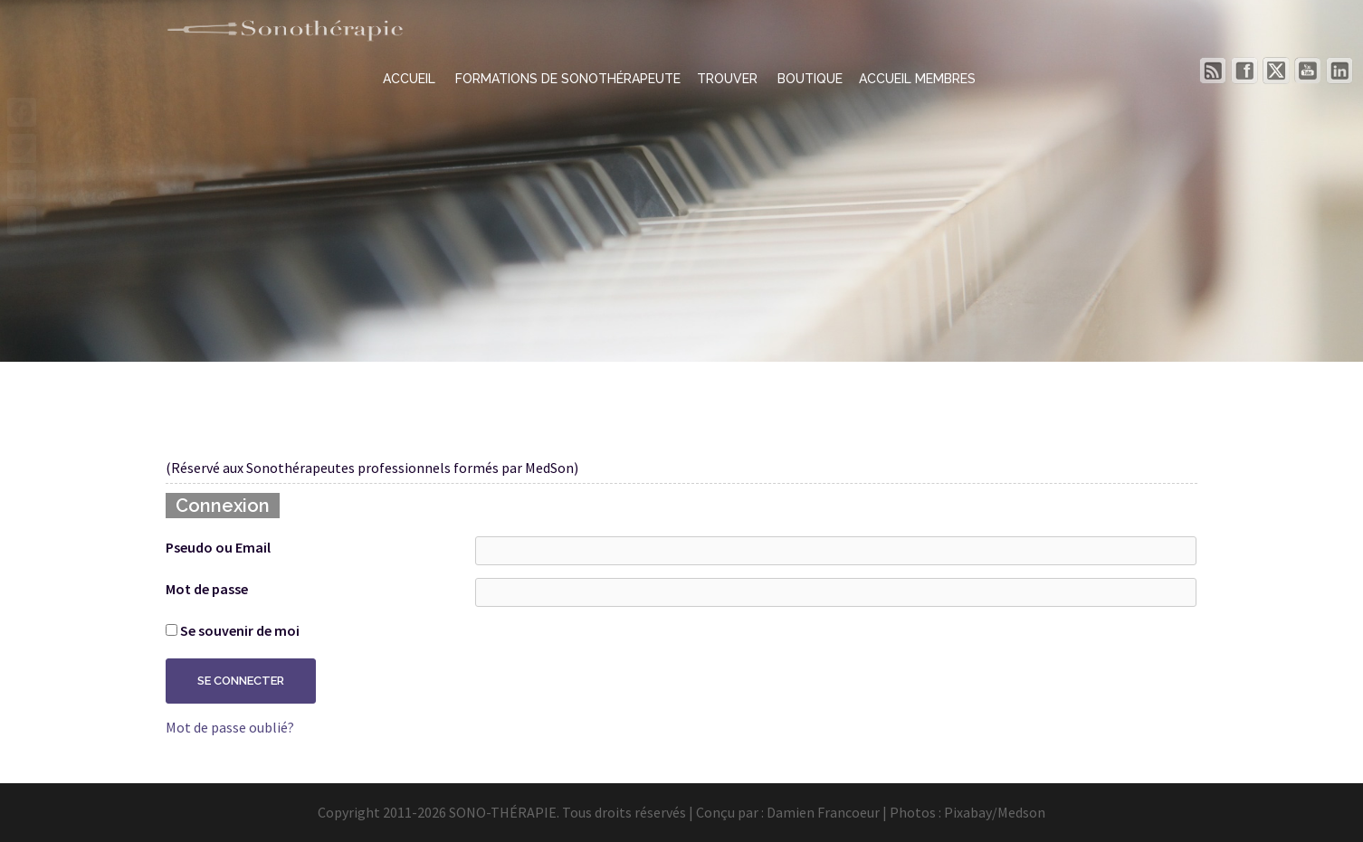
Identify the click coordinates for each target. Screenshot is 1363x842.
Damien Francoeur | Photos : (855, 812)
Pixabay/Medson (994, 812)
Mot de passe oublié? (230, 727)
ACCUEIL (411, 78)
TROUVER (729, 78)
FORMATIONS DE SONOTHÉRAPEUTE (568, 78)
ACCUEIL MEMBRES (917, 78)
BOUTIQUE (810, 78)
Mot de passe (207, 589)
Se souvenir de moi (233, 630)
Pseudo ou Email (218, 547)
